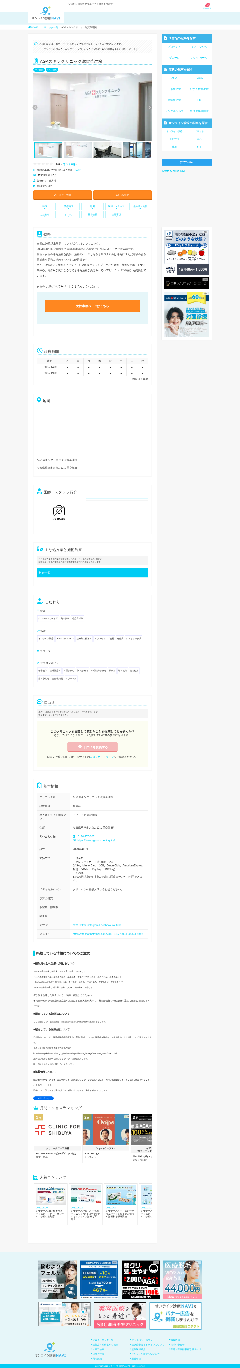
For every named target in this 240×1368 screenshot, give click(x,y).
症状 (178, 69)
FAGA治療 (52, 70)
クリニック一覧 (50, 27)
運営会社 (136, 1358)
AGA (174, 78)
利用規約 (97, 1358)
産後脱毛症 (174, 100)
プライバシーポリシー (143, 1340)
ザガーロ (174, 57)
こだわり (45, 215)
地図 (92, 207)
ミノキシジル (199, 46)
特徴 (45, 207)
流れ (199, 139)
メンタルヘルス (174, 111)
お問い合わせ (44, 1098)
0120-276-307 (86, 836)
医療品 (180, 38)
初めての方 (207, 7)
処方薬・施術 (140, 207)
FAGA (199, 78)
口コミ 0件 (68, 164)
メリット (199, 131)
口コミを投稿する (92, 747)
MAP (78, 170)
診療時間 (68, 207)
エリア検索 (98, 1349)
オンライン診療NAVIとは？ (146, 1354)
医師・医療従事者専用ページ (185, 1349)
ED (199, 100)
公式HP (122, 194)
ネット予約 (62, 194)
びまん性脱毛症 (199, 89)
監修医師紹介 (139, 1349)
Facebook (105, 925)
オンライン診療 (186, 123)
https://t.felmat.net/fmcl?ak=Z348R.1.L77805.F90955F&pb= (108, 934)
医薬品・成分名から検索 (105, 1344)
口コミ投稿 (98, 1354)
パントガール (199, 57)
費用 (174, 146)
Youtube (116, 925)
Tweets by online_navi (173, 171)
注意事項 (116, 215)
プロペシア (174, 46)
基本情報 (92, 215)
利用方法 (174, 139)
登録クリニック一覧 (103, 1340)
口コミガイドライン (102, 756)
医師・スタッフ (116, 207)
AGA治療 (39, 70)
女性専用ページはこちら (92, 306)
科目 (199, 146)
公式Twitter (79, 925)
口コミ (68, 215)
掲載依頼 (175, 1340)
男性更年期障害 (199, 111)
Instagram (92, 925)
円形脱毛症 (174, 89)
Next (148, 107)
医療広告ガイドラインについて (148, 1344)
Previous (34, 107)
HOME (33, 27)
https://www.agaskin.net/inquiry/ (94, 840)
